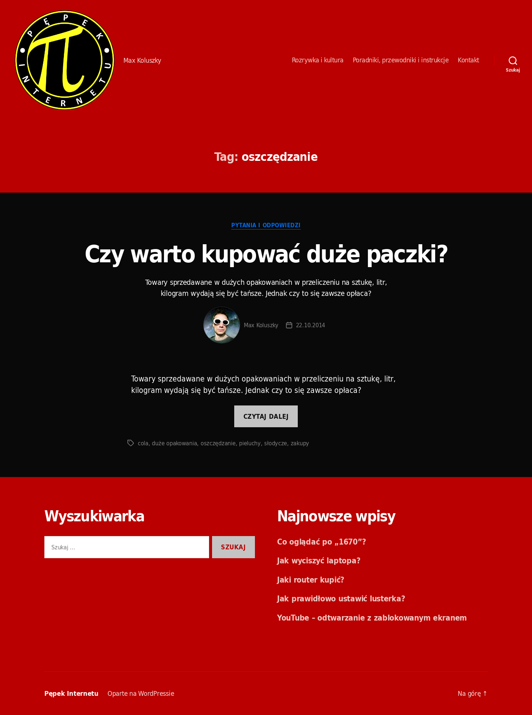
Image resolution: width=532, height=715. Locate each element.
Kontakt (468, 60)
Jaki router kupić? (310, 579)
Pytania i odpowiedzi (266, 225)
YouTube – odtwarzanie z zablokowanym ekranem (372, 617)
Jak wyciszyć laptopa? (318, 560)
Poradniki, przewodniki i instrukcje (401, 60)
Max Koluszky (261, 325)
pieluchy (250, 443)
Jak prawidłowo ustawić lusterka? (341, 598)
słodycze (275, 443)
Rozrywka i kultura (318, 60)
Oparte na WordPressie (141, 693)
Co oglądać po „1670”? (321, 541)
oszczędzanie (218, 443)
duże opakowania (174, 443)
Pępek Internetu (65, 60)
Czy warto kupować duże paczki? (266, 254)
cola (143, 443)
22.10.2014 (310, 325)
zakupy (300, 443)
